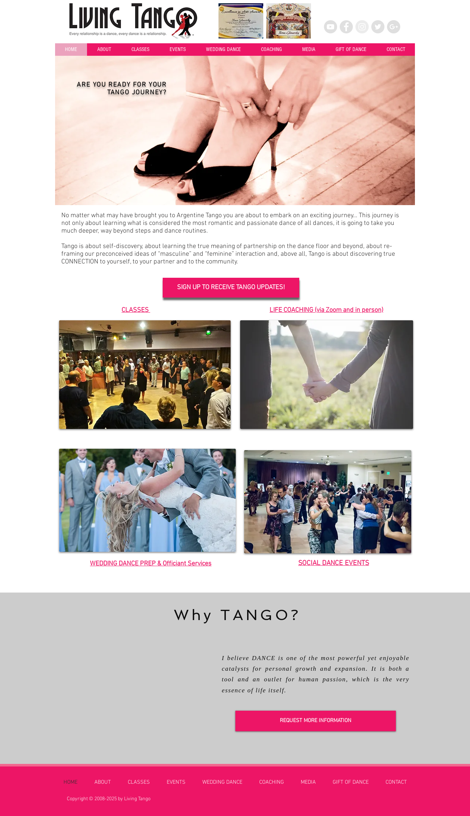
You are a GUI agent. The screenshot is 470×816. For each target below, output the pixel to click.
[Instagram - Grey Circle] (362, 26)
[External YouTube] (139, 685)
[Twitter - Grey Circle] (377, 26)
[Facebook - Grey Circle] (346, 26)
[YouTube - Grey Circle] (330, 26)
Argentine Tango (199, 215)
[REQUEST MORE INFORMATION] (315, 721)
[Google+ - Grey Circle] (393, 26)
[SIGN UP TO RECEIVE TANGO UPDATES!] (231, 288)
